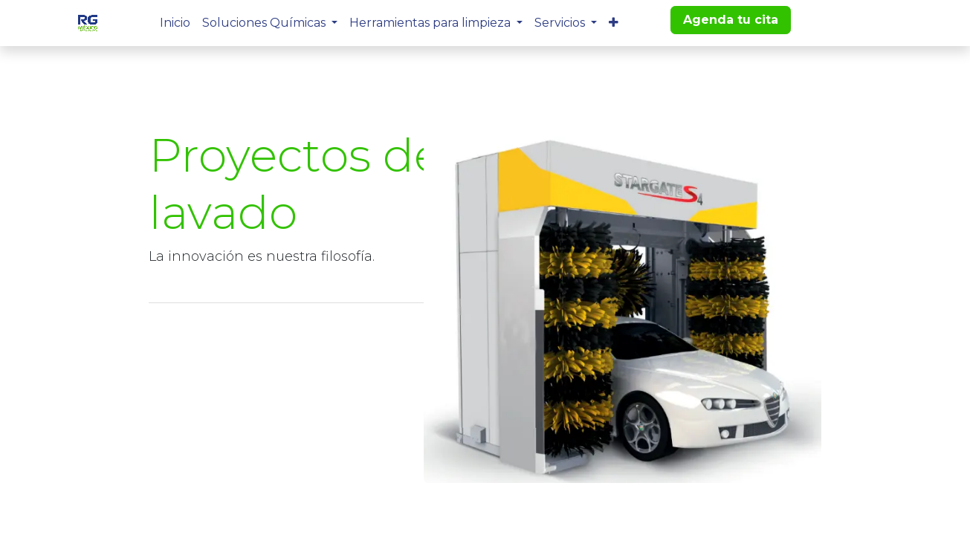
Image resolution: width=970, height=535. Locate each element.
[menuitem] (175, 23)
